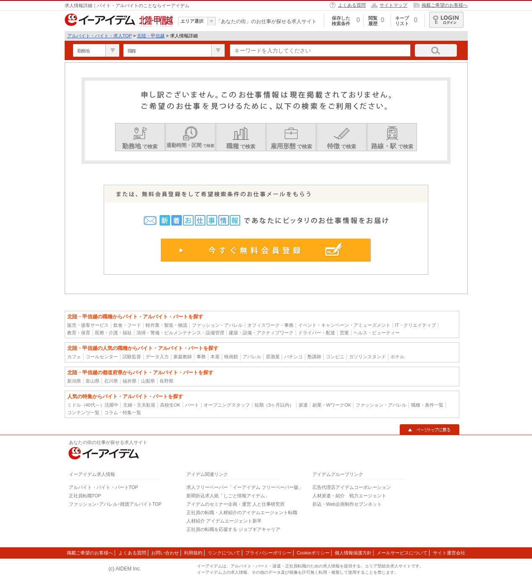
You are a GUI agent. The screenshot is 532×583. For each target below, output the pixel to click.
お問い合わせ (165, 552)
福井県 (129, 380)
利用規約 (193, 552)
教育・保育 (78, 332)
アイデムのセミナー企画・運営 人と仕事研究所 (235, 504)
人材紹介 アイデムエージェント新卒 (224, 520)
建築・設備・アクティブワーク (261, 332)
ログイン (446, 20)
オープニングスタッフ (227, 404)
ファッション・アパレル (217, 325)
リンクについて (224, 552)
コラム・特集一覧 (122, 412)
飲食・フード (127, 325)
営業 (344, 332)
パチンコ (293, 356)
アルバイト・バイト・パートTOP (103, 487)
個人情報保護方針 (353, 552)
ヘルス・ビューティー (377, 332)
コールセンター (102, 356)
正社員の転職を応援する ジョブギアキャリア (233, 529)
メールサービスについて (402, 552)
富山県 (93, 380)
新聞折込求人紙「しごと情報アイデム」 (228, 495)
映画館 (231, 356)
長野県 (166, 380)
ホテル (397, 356)
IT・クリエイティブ (415, 325)
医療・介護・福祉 (113, 332)
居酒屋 (273, 356)
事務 (201, 356)
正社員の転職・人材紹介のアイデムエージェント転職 (241, 512)
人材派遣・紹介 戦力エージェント (349, 495)
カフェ (74, 356)
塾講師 (314, 356)
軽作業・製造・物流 (166, 325)
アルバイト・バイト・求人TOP (99, 35)
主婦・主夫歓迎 (139, 404)
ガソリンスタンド (367, 356)
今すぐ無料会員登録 (266, 250)
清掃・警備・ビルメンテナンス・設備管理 (180, 332)
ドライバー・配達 (316, 332)
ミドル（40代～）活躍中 (92, 404)
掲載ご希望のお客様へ (445, 5)
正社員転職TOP (85, 495)
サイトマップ (393, 5)
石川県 (111, 380)
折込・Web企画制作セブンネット (347, 504)
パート (192, 404)
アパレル (252, 356)
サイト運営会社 (449, 552)
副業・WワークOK (331, 404)
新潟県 (74, 380)
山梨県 (148, 380)
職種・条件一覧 (427, 404)
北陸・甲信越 (151, 35)
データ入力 (157, 356)
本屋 (215, 356)
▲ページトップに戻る (429, 429)
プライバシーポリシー (268, 552)
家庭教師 (182, 356)
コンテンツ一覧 (83, 412)
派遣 (303, 404)
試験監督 (132, 356)
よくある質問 (352, 5)
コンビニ (335, 356)
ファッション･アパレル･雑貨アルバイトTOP (115, 504)
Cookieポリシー (312, 552)
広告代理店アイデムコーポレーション (351, 487)
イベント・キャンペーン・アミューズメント (344, 325)
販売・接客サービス (88, 325)
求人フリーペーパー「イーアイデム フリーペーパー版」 (244, 487)
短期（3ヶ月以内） (274, 404)
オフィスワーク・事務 (270, 325)
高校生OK (170, 404)
